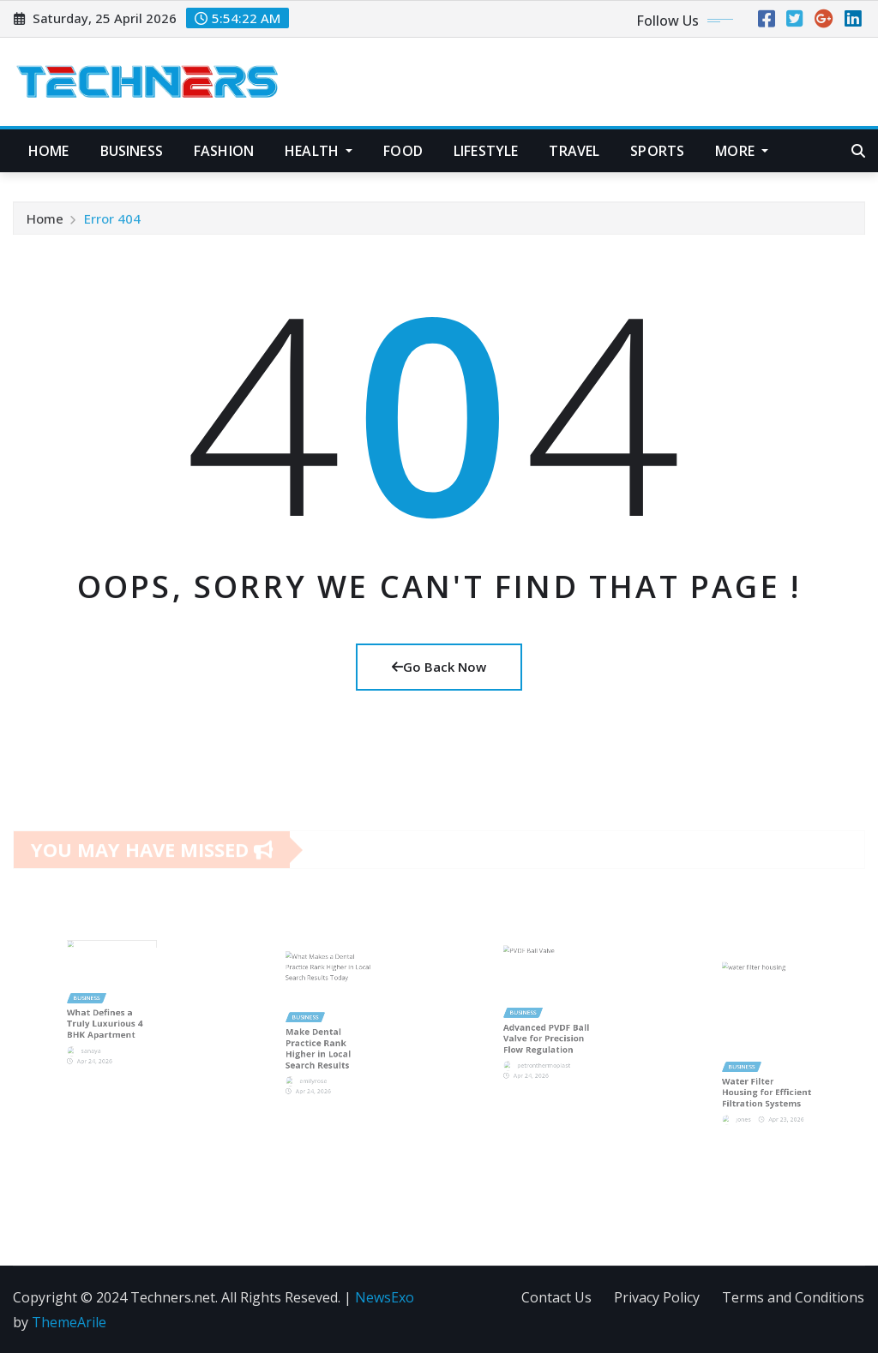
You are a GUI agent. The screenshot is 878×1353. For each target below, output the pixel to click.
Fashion (224, 150)
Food (403, 150)
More (741, 150)
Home (48, 150)
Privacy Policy (657, 1297)
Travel (574, 150)
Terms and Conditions (793, 1297)
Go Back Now (439, 666)
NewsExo (384, 1297)
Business (131, 150)
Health (318, 150)
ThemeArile (69, 1322)
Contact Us (556, 1297)
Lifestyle (486, 150)
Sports (657, 150)
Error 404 (112, 223)
